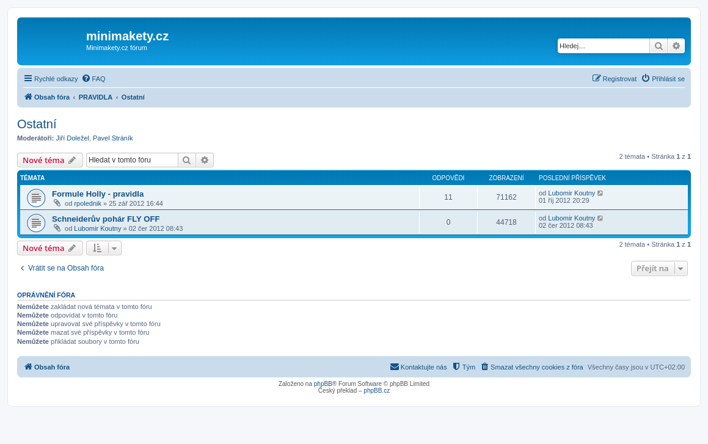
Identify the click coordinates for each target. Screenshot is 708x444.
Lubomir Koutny (571, 193)
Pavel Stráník (113, 138)
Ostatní (36, 124)
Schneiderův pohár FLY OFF (106, 219)
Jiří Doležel (72, 138)
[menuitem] (93, 78)
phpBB (323, 383)
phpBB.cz (376, 390)
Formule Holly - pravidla (98, 193)
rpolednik (87, 203)
